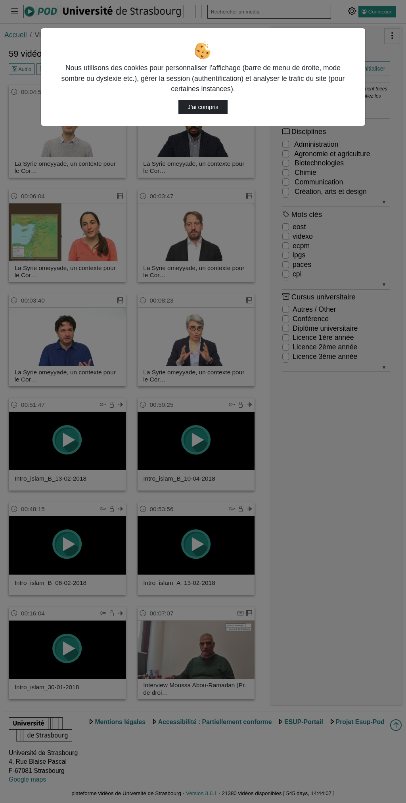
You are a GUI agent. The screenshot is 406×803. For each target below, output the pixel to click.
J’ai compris (203, 107)
